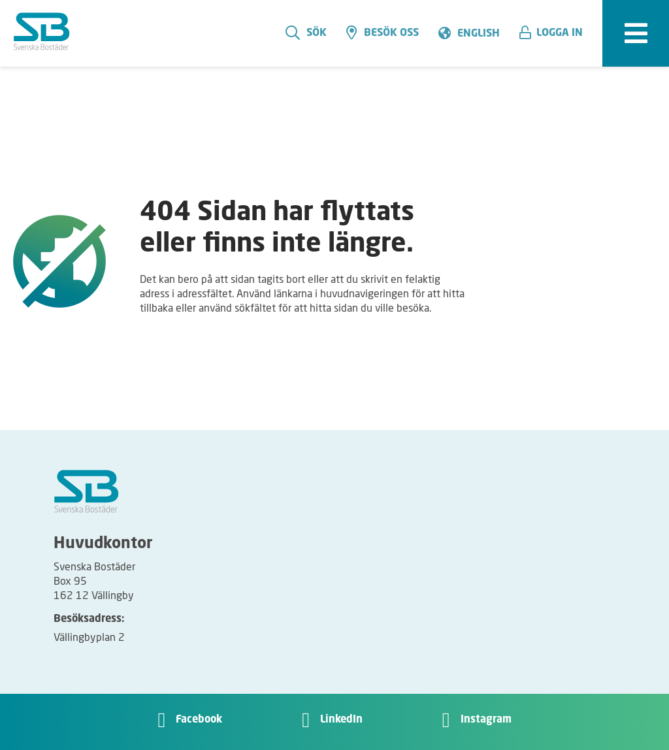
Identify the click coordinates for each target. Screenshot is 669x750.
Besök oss (382, 32)
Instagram (486, 720)
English (478, 34)
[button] (556, 33)
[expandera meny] (635, 33)
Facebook (199, 720)
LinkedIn (341, 720)
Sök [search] (306, 32)
